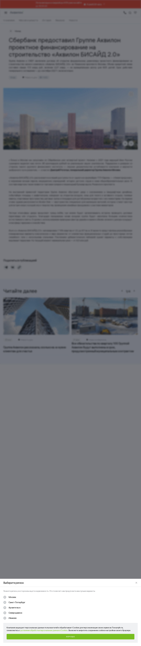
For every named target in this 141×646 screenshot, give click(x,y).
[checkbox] (9, 597)
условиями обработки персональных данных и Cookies (44, 630)
